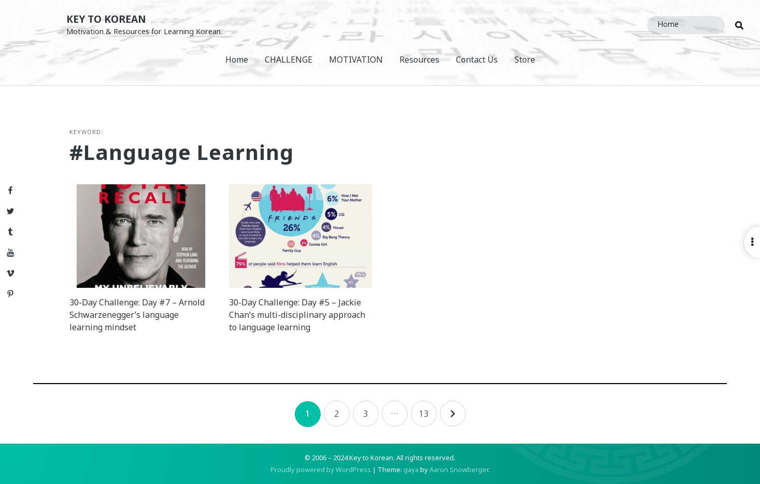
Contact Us (477, 59)
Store (524, 59)
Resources (419, 59)
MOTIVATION (356, 59)
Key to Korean (106, 19)
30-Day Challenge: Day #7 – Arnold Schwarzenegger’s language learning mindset (137, 315)
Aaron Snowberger (458, 469)
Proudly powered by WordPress (320, 469)
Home (236, 59)
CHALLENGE (288, 59)
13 (424, 413)
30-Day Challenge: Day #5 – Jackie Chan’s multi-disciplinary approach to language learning (297, 315)
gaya (411, 469)
